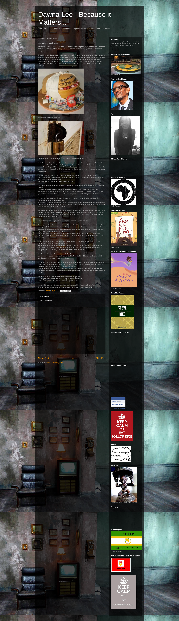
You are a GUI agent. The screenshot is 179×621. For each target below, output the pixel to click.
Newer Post (43, 358)
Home (72, 358)
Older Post (100, 358)
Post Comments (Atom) (55, 362)
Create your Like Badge (119, 408)
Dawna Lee (115, 401)
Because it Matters (117, 404)
